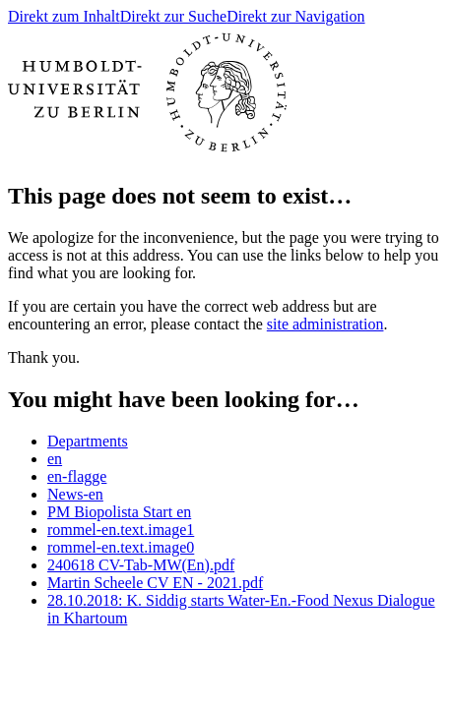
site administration (325, 324)
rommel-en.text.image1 (120, 529)
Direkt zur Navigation (295, 16)
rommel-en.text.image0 (120, 547)
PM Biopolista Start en (119, 511)
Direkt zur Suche (173, 16)
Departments (87, 441)
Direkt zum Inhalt (64, 16)
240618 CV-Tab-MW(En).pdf (140, 565)
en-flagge (76, 476)
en (54, 458)
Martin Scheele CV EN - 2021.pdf (155, 582)
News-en (75, 494)
